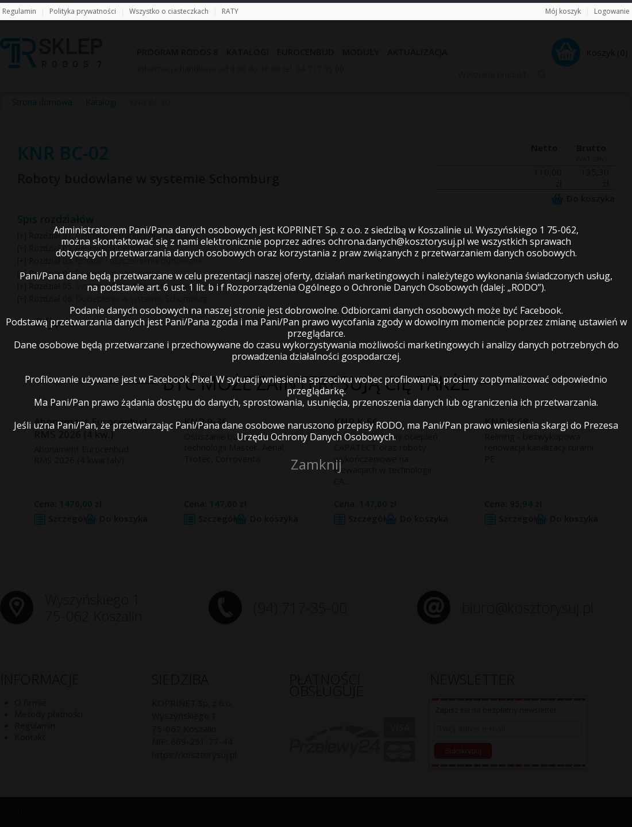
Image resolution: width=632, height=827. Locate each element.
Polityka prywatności (82, 11)
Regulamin (19, 11)
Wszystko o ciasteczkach (169, 11)
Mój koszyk (563, 11)
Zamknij (316, 464)
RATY (230, 11)
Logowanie (612, 11)
